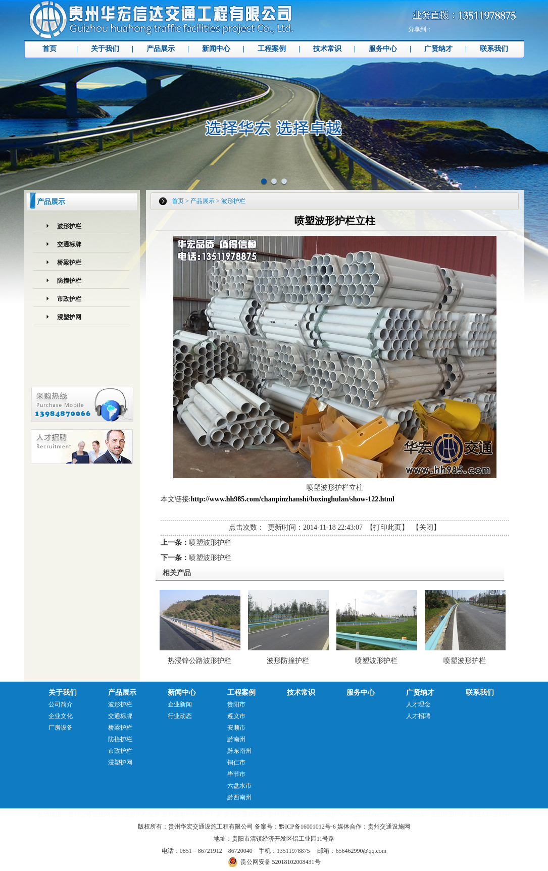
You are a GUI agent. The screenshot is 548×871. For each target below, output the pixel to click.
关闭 (426, 527)
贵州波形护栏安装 (136, 814)
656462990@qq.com (360, 850)
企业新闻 (180, 704)
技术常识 (327, 49)
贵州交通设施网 (89, 814)
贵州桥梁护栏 (286, 814)
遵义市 (236, 716)
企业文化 (60, 716)
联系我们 (494, 49)
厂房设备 (60, 727)
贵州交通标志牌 (245, 814)
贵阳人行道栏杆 (489, 814)
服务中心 (383, 49)
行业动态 (180, 716)
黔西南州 (239, 797)
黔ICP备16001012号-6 (307, 826)
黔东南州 (239, 750)
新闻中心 (216, 49)
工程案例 (272, 49)
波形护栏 (69, 226)
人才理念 (418, 704)
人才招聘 (418, 716)
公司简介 (60, 704)
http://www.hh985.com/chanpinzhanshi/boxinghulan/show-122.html (292, 499)
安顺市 (236, 727)
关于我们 (105, 49)
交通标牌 (69, 244)
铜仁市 (236, 762)
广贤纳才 (438, 49)
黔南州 (236, 739)
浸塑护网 (69, 317)
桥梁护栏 (69, 262)
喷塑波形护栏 (210, 542)
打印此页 (387, 527)
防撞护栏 (69, 280)
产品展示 (160, 49)
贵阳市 (236, 704)
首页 (49, 49)
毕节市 (236, 774)
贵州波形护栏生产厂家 (192, 814)
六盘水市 (239, 785)
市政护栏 (69, 298)
